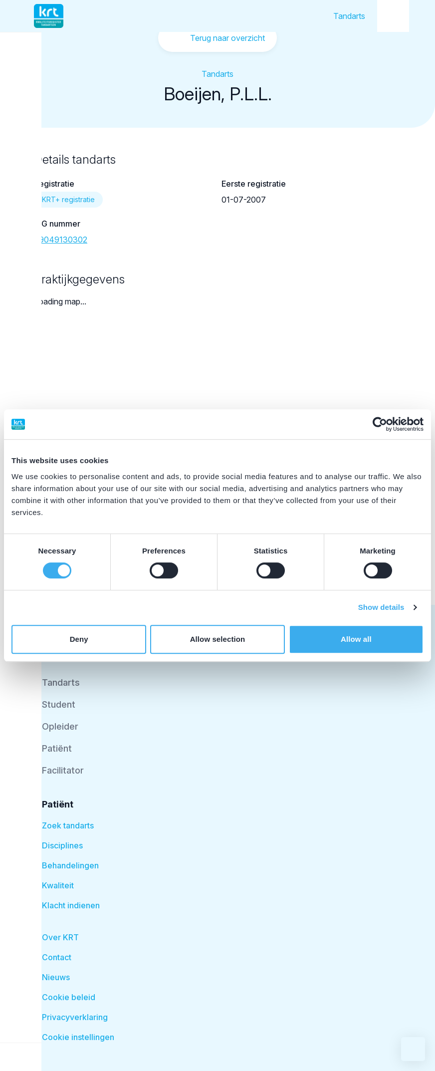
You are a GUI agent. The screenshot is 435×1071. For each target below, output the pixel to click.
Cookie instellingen (78, 1037)
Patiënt (57, 748)
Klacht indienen (71, 905)
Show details (381, 607)
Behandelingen (70, 865)
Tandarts (349, 16)
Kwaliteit (58, 885)
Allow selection (217, 639)
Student (58, 704)
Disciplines (62, 845)
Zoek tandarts (68, 825)
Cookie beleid (68, 997)
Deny (79, 639)
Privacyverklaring (75, 1017)
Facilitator (63, 770)
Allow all (356, 639)
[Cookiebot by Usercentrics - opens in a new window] (380, 424)
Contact (56, 957)
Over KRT (60, 937)
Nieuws (56, 977)
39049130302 (60, 240)
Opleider (60, 726)
